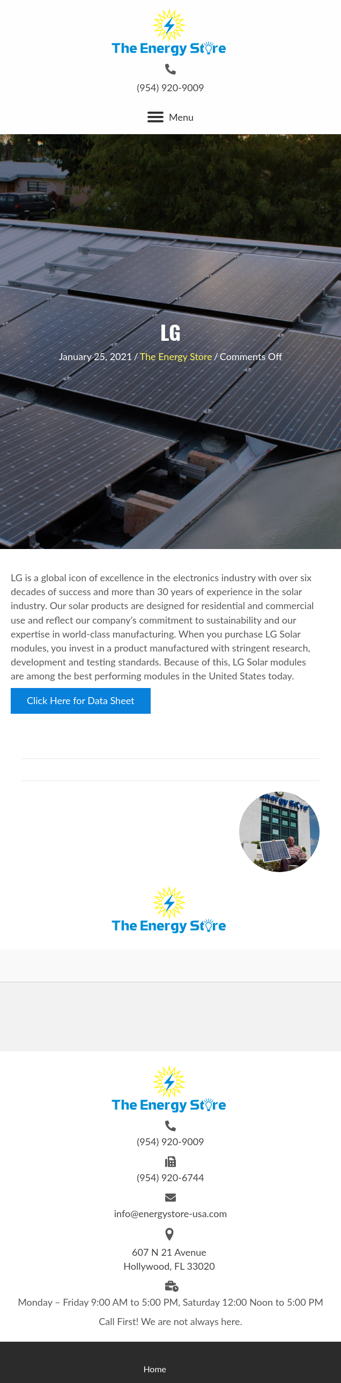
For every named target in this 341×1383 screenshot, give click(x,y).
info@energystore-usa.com (170, 1213)
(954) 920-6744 (170, 1177)
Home (154, 1369)
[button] (155, 117)
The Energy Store (176, 356)
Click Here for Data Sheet (81, 700)
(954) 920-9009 (170, 87)
